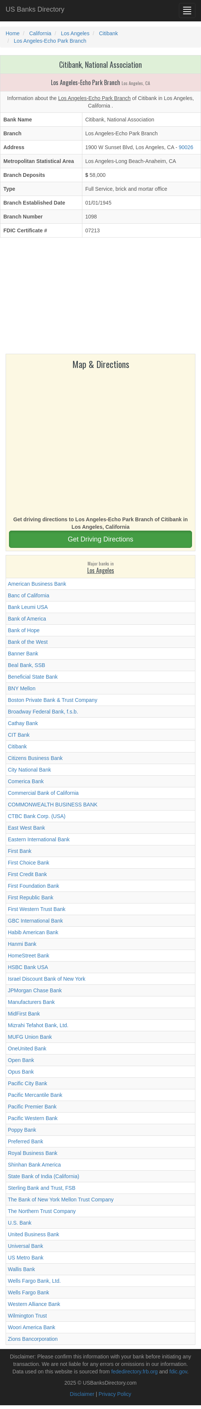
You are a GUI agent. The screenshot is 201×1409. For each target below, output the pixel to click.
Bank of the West (28, 642)
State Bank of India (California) (43, 1176)
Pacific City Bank (27, 1083)
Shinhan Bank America (34, 1165)
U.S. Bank (19, 1223)
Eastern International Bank (39, 839)
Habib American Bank (33, 932)
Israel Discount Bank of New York (46, 979)
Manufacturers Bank (31, 1002)
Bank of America (27, 619)
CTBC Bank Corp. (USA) (37, 816)
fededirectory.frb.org (134, 1372)
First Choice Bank (28, 863)
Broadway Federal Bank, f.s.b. (43, 712)
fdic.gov (178, 1372)
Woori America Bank (31, 1327)
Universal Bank (25, 1246)
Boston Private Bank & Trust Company (52, 700)
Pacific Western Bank (33, 1118)
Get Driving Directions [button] (100, 539)
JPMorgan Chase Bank (35, 990)
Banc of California (28, 595)
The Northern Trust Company (42, 1211)
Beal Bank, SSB (26, 665)
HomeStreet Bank (28, 956)
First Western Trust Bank (37, 909)
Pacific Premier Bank (32, 1107)
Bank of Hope (24, 630)
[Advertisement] (100, 297)
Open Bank (21, 1060)
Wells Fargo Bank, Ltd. (34, 1281)
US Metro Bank (25, 1258)
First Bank (19, 851)
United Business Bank (33, 1234)
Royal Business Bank (32, 1153)
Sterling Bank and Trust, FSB (42, 1188)
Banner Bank (23, 654)
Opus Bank (21, 1072)
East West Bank (26, 828)
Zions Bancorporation (33, 1339)
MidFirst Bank (24, 1014)
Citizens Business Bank (35, 758)
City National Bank (29, 770)
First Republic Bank (30, 897)
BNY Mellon (22, 688)
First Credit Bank (27, 874)
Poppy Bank (22, 1130)
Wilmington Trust (27, 1316)
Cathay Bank (23, 723)
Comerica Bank (26, 781)
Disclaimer (82, 1394)
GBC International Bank (35, 921)
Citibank (17, 746)
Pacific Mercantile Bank (35, 1095)
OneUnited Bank (27, 1049)
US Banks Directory (35, 9)
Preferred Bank (25, 1141)
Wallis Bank (21, 1269)
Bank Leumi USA (28, 607)
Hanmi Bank (22, 944)
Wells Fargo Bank (28, 1292)
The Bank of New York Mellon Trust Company (60, 1200)
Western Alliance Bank (34, 1304)
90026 (186, 147)
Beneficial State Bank (33, 677)
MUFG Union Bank (30, 1037)
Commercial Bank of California (43, 793)
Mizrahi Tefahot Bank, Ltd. (38, 1025)
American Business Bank (37, 584)
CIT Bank (19, 735)
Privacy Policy (114, 1394)
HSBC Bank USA (28, 967)
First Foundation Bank (33, 886)
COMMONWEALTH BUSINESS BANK (52, 805)
